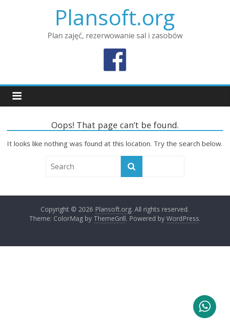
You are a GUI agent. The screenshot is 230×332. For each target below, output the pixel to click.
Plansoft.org (115, 17)
